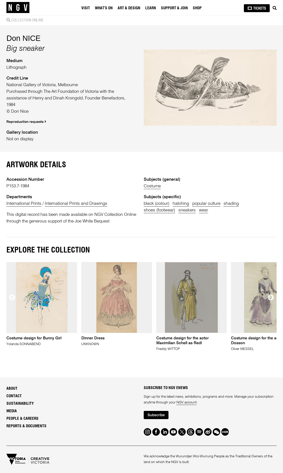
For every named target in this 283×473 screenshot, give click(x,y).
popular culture (206, 203)
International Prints (23, 203)
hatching (181, 203)
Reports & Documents (26, 426)
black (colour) (156, 203)
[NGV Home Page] (17, 7)
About (11, 389)
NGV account (186, 402)
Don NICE (23, 38)
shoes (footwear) (159, 210)
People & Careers (22, 419)
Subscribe (156, 415)
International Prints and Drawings (76, 203)
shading (231, 203)
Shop (197, 8)
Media (11, 411)
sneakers (187, 210)
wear (203, 210)
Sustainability (20, 404)
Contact (14, 396)
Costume (152, 186)
